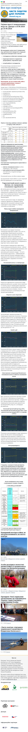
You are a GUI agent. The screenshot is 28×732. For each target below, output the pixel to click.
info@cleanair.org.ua (11, 679)
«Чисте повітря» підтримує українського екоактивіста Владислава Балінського (12, 629)
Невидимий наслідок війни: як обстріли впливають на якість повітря (13, 534)
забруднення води (13, 32)
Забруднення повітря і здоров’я (16, 559)
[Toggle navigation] (26, 1)
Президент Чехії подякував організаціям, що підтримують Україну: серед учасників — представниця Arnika (13, 599)
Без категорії (4, 32)
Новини (20, 32)
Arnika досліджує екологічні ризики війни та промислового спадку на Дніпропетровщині (13, 566)
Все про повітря (11, 7)
